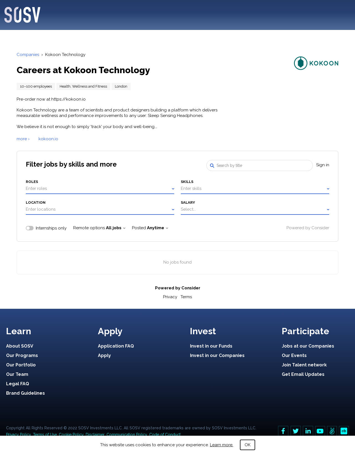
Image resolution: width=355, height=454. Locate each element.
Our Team (17, 374)
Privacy (170, 296)
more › (23, 138)
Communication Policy (126, 434)
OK (247, 444)
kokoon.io (48, 138)
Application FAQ (116, 346)
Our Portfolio (21, 365)
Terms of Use (45, 434)
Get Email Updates (303, 374)
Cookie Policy (71, 434)
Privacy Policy (18, 434)
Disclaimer (95, 434)
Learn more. (221, 444)
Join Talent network (304, 365)
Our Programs (22, 355)
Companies (28, 54)
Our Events (294, 355)
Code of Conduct (165, 434)
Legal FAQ (17, 383)
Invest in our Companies (217, 355)
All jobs (115, 227)
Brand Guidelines (25, 393)
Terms (186, 296)
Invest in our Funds (211, 346)
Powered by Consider (307, 227)
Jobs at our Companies (308, 346)
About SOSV (19, 346)
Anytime (157, 227)
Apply (104, 355)
